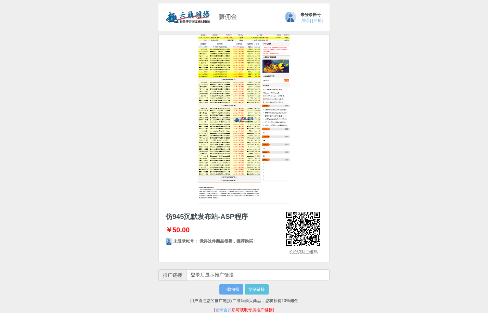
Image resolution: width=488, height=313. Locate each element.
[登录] (305, 20)
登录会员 (223, 310)
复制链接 (256, 289)
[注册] (317, 20)
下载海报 (231, 289)
